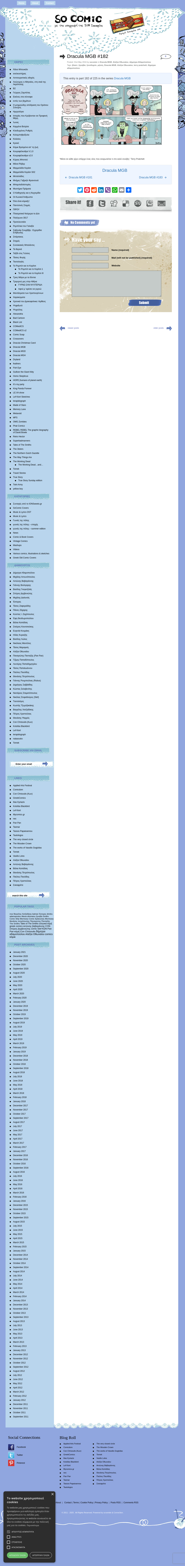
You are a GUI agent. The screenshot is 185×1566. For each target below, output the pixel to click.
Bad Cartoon (19, 318)
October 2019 (19, 1014)
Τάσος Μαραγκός (21, 647)
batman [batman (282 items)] (35, 914)
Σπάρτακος (18, 237)
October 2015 (19, 1213)
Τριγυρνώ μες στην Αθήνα (25, 281)
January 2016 (19, 1201)
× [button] (178, 1512)
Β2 (14, 88)
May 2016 (17, 1184)
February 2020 (20, 998)
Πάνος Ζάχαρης (20, 610)
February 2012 (20, 1396)
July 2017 (17, 1126)
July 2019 (17, 1027)
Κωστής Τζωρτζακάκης (23, 705)
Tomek (16, 469)
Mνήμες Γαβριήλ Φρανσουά (26, 180)
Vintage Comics (20, 541)
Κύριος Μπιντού (20, 159)
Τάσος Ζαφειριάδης (22, 606)
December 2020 (20, 956)
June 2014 (18, 1280)
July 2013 (17, 1325)
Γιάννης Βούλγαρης (22, 585)
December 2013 (20, 1304)
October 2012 (19, 1363)
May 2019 (17, 1035)
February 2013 (20, 1346)
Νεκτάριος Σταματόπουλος (25, 693)
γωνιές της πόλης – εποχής (25, 524)
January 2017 (19, 1151)
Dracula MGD (19, 351)
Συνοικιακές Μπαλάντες (24, 245)
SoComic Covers (21, 508)
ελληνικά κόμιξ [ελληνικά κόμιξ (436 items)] (45, 923)
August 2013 (19, 1321)
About (35, 3)
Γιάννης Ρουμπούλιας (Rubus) (27, 680)
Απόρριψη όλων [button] (135, 1555)
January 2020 (19, 1002)
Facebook (21, 1447)
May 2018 (17, 1085)
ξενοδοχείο (92, 65)
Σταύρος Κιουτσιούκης (23, 626)
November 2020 (20, 960)
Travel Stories (19, 473)
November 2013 (20, 1309)
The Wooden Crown (22, 843)
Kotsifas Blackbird (21, 726)
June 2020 (18, 981)
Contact (50, 3)
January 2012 (19, 1400)
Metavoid (17, 413)
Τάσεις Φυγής (19, 257)
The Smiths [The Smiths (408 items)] (15, 923)
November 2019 (20, 1010)
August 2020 (19, 973)
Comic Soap (18, 334)
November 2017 (20, 1110)
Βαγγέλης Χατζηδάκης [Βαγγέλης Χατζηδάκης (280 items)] (23, 914)
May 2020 (17, 985)
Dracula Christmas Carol (24, 343)
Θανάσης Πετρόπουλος (24, 676)
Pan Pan (17, 823)
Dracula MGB (19, 347)
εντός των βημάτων (22, 101)
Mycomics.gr (19, 814)
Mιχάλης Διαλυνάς (21, 597)
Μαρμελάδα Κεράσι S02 (24, 172)
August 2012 (19, 1371)
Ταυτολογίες (18, 261)
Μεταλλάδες (18, 176)
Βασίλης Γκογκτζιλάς (22, 589)
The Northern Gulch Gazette (26, 453)
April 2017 (17, 1139)
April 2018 (17, 1089)
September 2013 (21, 1317)
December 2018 (20, 1056)
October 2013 (19, 1313)
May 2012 (17, 1383)
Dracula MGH (19, 355)
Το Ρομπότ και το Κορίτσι (24, 266)
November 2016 (20, 1159)
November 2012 (20, 1358)
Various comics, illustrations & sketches (31, 553)
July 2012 (17, 1375)
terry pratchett (140, 65)
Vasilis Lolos (19, 856)
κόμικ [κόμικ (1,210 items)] (13, 937)
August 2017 (19, 1122)
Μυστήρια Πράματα (22, 189)
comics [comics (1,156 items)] (49, 934)
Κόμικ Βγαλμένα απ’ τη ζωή (25, 147)
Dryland (16, 359)
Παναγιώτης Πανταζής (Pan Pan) (28, 656)
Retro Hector (19, 436)
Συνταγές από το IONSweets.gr (27, 504)
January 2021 (19, 952)
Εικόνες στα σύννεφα (23, 97)
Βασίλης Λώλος (20, 639)
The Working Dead (21, 461)
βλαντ (75, 65)
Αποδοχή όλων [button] (49, 1555)
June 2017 (18, 1130)
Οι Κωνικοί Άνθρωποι (23, 197)
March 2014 (18, 1292)
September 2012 (21, 1367)
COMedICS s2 (19, 330)
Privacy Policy (101, 1502)
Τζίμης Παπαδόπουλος (23, 660)
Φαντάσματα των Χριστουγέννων (28, 293)
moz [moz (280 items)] (11, 914)
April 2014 (17, 1288)
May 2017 (17, 1134)
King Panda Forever (22, 388)
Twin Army (18, 484)
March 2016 (18, 1192)
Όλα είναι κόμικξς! (21, 201)
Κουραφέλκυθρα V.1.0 (23, 151)
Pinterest (21, 1463)
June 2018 (18, 1080)
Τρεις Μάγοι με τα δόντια (24, 277)
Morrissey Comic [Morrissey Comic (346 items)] (27, 919)
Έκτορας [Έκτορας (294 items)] (42, 914)
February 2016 (20, 1197)
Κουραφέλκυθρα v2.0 (23, 155)
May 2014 (17, 1284)
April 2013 (17, 1338)
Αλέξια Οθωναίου (21, 651)
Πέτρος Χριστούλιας (22, 714)
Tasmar (16, 827)
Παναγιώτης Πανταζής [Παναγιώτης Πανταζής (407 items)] (40, 921)
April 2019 (17, 1039)
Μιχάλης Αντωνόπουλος (24, 577)
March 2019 (18, 1043)
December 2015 (20, 1205)
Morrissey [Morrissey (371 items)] (49, 919)
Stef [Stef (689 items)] (39, 928)
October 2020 (19, 964)
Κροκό (16, 143)
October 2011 (19, 1412)
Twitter (20, 1455)
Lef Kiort (17, 730)
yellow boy (18, 489)
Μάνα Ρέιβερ (19, 164)
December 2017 (20, 1105)
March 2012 (18, 1392)
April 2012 (17, 1387)
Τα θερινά (17, 249)
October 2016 (19, 1163)
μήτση (100, 65)
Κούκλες (17, 139)
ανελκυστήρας (19, 73)
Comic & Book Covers (23, 537)
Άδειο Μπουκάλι (20, 69)
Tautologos (18, 835)
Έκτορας (17, 602)
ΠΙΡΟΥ (16, 209)
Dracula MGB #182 (87, 56)
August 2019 (19, 1022)
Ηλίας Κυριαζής (20, 635)
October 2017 (19, 1114)
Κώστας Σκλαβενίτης (22, 689)
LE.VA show (18, 392)
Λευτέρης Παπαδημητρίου (25, 664)
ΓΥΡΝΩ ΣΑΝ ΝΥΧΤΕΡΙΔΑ (30, 285)
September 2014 (21, 1267)
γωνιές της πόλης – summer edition (29, 528)
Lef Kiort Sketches (21, 397)
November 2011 (20, 1408)
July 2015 (17, 1226)
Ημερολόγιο (18, 111)
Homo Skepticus (20, 376)
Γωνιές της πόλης (21, 520)
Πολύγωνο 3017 (20, 218)
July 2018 (17, 1076)
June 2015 (18, 1230)
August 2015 (19, 1222)
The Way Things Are (22, 457)
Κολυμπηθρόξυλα (21, 135)
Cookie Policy (86, 1502)
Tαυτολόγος (18, 701)
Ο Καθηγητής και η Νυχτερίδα (26, 193)
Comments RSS (130, 1502)
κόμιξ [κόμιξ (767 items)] (17, 931)
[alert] (92, 1536)
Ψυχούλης (17, 309)
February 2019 (20, 1047)
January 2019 (19, 1051)
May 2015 (17, 1234)
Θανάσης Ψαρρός (21, 718)
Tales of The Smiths (22, 445)
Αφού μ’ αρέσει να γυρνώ (30, 289)
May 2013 (17, 1334)
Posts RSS (116, 1502)
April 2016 (17, 1188)
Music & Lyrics (19, 516)
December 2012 (20, 1354)
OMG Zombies (20, 421)
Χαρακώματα (19, 297)
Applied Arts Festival (22, 785)
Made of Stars (19, 405)
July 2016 (17, 1176)
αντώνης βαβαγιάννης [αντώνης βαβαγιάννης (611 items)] (34, 926)
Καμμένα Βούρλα (21, 126)
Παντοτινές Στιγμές (21, 205)
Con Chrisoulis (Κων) (23, 722)
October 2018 (19, 1064)
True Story (18, 477)
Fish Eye (17, 368)
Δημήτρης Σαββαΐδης (23, 685)
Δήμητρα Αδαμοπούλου (24, 573)
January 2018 (19, 1101)
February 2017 (20, 1147)
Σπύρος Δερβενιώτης (22, 593)
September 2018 (21, 1068)
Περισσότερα (68, 1525)
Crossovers (18, 339)
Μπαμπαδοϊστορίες (22, 184)
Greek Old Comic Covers (24, 558)
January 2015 (19, 1251)
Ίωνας (16, 122)
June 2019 (18, 1031)
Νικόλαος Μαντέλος (22, 643)
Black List (17, 322)
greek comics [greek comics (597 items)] (16, 926)
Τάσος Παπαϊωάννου (22, 668)
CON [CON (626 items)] (47, 926)
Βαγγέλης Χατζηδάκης (23, 709)
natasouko (18, 738)
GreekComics (19, 798)
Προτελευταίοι (19, 222)
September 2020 (21, 968)
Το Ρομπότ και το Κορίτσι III (31, 273)
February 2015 (20, 1246)
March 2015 (18, 1242)
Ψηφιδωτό (17, 305)
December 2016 (20, 1155)
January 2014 (19, 1300)
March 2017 (18, 1143)
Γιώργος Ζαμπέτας (21, 92)
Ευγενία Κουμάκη (21, 631)
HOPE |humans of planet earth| (27, 380)
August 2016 (19, 1172)
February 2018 (20, 1097)
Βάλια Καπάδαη (20, 622)
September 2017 (21, 1118)
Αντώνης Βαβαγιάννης (23, 581)
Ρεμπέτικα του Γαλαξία (23, 226)
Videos (16, 549)
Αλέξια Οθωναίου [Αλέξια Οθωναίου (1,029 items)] (34, 934)
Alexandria (18, 314)
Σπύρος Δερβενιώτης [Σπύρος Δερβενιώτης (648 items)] (20, 928)
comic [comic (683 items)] (34, 928)
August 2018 (19, 1072)
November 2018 (20, 1060)
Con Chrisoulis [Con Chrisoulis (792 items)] (27, 931)
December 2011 (20, 1404)
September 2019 (21, 1018)
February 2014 (20, 1296)
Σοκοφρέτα (18, 885)
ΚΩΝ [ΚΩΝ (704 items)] (44, 928)
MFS (15, 417)
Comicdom (18, 789)
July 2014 (17, 1275)
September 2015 (21, 1217)
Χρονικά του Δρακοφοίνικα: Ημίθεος (29, 301)
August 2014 (19, 1271)
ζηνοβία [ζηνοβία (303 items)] (39, 916)
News (15, 533)
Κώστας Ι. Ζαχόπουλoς (23, 614)
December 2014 (20, 1255)
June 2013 (18, 1329)
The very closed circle (23, 839)
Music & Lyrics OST (22, 512)
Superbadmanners (21, 441)
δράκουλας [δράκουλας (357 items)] (39, 919)
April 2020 (17, 989)
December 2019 (20, 1006)
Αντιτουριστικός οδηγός (23, 78)
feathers (17, 363)
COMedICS (18, 326)
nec (14, 818)
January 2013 (19, 1350)
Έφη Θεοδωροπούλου (23, 618)
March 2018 (18, 1093)
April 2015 (17, 1238)
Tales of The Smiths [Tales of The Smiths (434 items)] (29, 923)
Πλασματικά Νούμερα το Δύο (26, 213)
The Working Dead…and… (30, 465)
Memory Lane (19, 409)
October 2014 (19, 1263)
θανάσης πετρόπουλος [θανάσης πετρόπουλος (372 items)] (20, 921)
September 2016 (21, 1168)
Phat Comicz (19, 426)
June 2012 (18, 1379)
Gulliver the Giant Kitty (23, 372)
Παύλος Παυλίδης (21, 672)
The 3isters (18, 449)
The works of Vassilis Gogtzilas (27, 848)
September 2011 (21, 1416)
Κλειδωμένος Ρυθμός (23, 130)
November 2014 (20, 1259)
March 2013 (18, 1342)
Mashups (17, 545)
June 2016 (18, 1180)
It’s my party (18, 384)
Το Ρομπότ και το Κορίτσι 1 (30, 269)
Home (21, 3)
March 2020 (18, 993)
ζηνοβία (81, 65)
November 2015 (20, 1209)
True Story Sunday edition (30, 480)
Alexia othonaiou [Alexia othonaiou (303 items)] (28, 916)
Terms (76, 1502)
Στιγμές (16, 241)
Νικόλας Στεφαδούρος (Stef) (26, 697)
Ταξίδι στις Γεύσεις (21, 253)
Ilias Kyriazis (19, 802)
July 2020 (17, 977)
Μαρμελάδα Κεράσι (22, 168)
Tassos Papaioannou (22, 831)
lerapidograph (19, 401)
